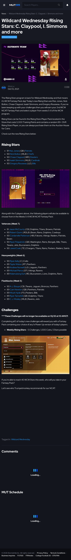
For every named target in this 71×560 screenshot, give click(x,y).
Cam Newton (16, 289)
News (4, 14)
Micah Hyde (15, 292)
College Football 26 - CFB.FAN (47, 555)
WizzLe (11, 86)
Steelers (34, 157)
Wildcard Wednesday (9, 37)
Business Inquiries (8, 555)
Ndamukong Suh (17, 273)
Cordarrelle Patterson (20, 235)
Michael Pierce (16, 270)
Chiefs (31, 154)
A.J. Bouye (15, 286)
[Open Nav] (4, 5)
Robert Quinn (16, 232)
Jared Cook (15, 248)
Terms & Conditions (57, 553)
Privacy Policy (42, 553)
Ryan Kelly (14, 261)
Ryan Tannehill (16, 296)
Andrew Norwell (17, 267)
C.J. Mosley (15, 299)
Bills (34, 163)
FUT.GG (20, 555)
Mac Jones (14, 150)
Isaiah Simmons (17, 160)
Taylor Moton (16, 264)
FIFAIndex (29, 555)
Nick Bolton (15, 154)
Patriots (28, 150)
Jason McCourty (17, 229)
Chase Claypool (17, 157)
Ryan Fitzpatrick (17, 242)
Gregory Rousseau (18, 163)
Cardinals (35, 160)
